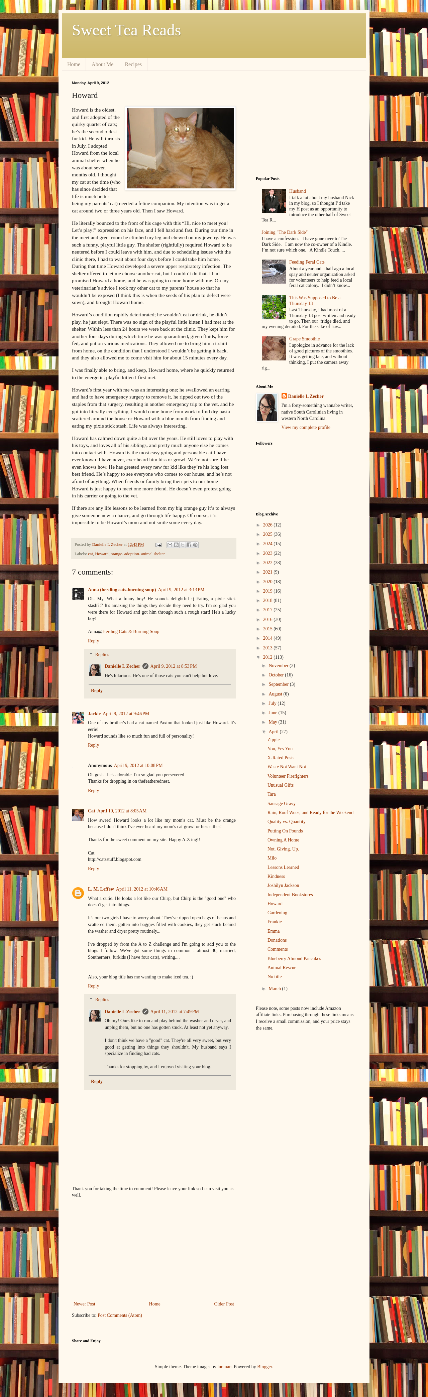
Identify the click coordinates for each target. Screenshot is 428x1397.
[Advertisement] (154, 1249)
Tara (272, 794)
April (274, 731)
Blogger (264, 1366)
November (279, 665)
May (273, 722)
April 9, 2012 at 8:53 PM (173, 666)
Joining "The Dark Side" (285, 232)
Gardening (277, 912)
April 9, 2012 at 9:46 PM (126, 713)
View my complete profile (306, 427)
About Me (102, 64)
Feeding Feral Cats (307, 262)
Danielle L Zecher (122, 666)
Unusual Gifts (281, 785)
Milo (272, 858)
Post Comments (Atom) (120, 1315)
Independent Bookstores (290, 894)
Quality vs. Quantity (287, 821)
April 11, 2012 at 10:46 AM (142, 889)
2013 (268, 647)
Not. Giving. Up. (283, 848)
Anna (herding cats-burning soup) (122, 589)
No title (275, 976)
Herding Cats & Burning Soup (130, 631)
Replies (102, 654)
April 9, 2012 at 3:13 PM (181, 589)
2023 (268, 553)
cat (90, 554)
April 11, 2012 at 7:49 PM (174, 1011)
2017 (268, 609)
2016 (268, 619)
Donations (277, 940)
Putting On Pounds (285, 830)
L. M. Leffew (101, 889)
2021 (268, 572)
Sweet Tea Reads (126, 30)
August (276, 693)
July (273, 703)
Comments (278, 949)
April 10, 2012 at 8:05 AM (122, 810)
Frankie (275, 921)
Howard (102, 554)
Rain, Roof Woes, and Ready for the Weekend (310, 812)
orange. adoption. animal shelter (138, 554)
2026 (268, 524)
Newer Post (84, 1303)
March (275, 988)
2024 (268, 543)
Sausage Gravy (282, 803)
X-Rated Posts (281, 757)
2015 (268, 628)
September (279, 684)
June (273, 712)
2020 (268, 581)
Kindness (276, 876)
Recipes (133, 64)
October (277, 674)
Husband (297, 191)
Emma (274, 931)
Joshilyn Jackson (283, 885)
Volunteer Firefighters (288, 776)
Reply (93, 640)
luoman (224, 1366)
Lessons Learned (283, 867)
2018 (268, 600)
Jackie (94, 713)
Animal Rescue (282, 967)
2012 (268, 657)
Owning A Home (283, 839)
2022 (268, 562)
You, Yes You (280, 748)
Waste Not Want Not (287, 766)
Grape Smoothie (304, 338)
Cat (91, 810)
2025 (268, 534)
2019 (268, 591)
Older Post (224, 1303)
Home (73, 64)
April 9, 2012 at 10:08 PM (138, 765)
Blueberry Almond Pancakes (294, 958)
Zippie (274, 739)
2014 (268, 638)
